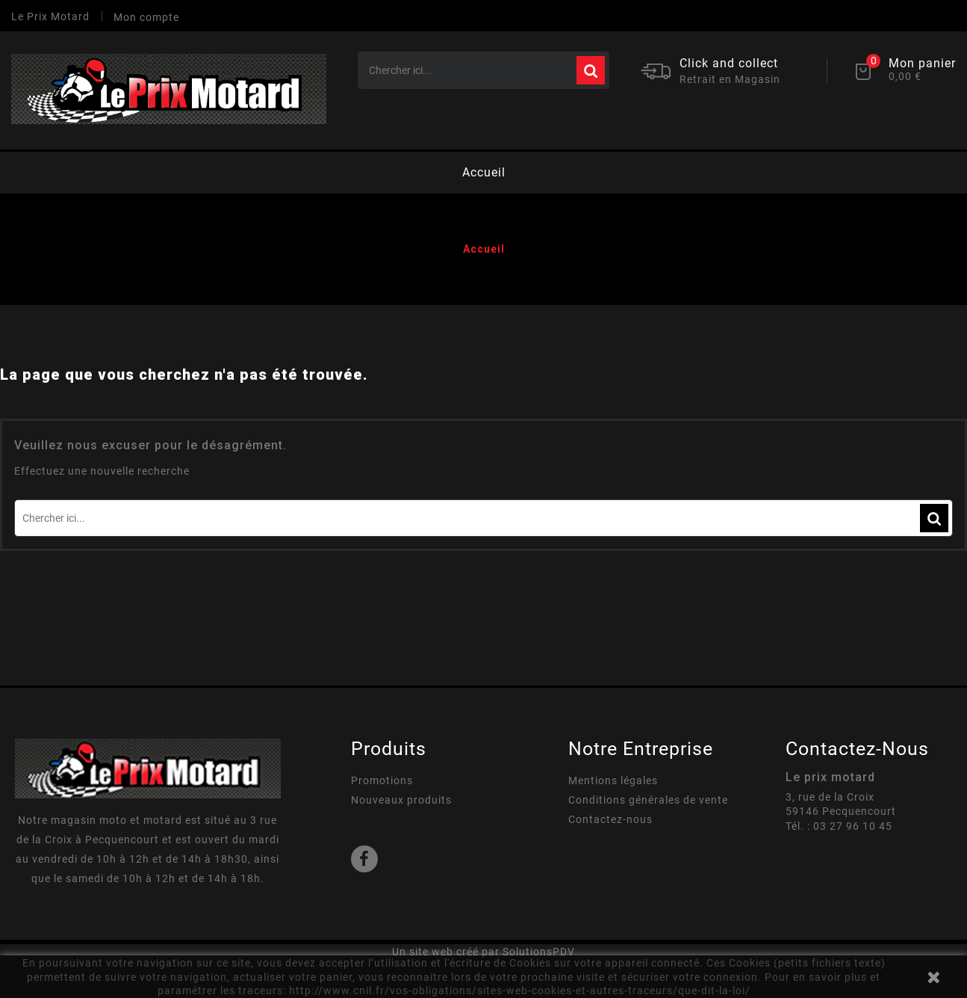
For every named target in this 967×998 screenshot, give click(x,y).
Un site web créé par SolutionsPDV (483, 952)
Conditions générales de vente (648, 800)
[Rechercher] (483, 70)
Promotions (382, 780)
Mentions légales (613, 780)
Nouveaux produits (401, 800)
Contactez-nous (610, 819)
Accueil (484, 172)
